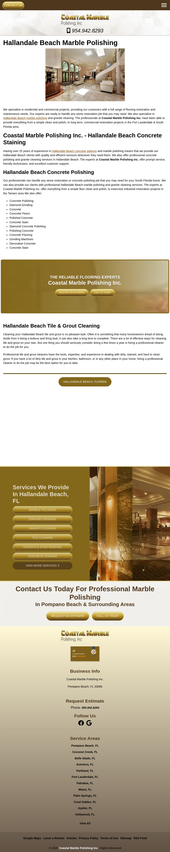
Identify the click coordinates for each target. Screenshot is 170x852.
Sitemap (125, 838)
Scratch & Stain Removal (42, 555)
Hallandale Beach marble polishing (25, 118)
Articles (71, 838)
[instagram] (89, 722)
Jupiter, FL (85, 808)
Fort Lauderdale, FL (85, 776)
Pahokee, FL (85, 783)
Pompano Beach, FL (85, 745)
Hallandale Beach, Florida (85, 381)
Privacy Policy (88, 838)
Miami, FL (84, 789)
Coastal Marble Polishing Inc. (79, 848)
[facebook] (81, 722)
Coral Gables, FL (85, 802)
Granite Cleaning (42, 537)
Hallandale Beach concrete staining (74, 151)
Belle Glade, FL (85, 758)
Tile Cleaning (42, 546)
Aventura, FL (85, 764)
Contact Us (13, 5)
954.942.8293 (85, 30)
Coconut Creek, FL (85, 752)
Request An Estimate (79, 288)
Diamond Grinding (42, 528)
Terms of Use (109, 838)
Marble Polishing (42, 518)
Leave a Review (53, 838)
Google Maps (32, 838)
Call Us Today (92, 288)
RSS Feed (140, 838)
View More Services (42, 574)
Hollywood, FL (85, 814)
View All (85, 823)
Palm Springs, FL (85, 795)
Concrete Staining (42, 565)
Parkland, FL (84, 770)
